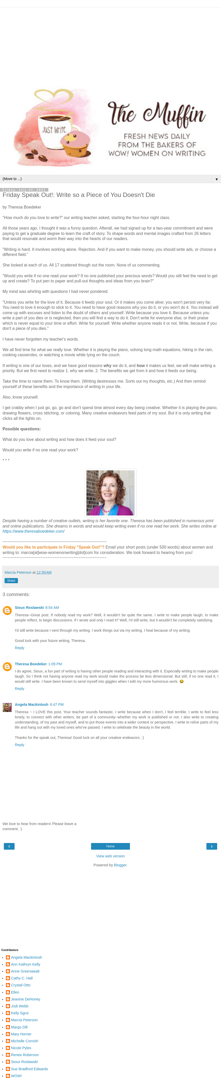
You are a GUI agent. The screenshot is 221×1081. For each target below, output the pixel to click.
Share (11, 580)
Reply (19, 648)
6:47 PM (57, 704)
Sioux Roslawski (29, 608)
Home (110, 846)
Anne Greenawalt (25, 971)
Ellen (15, 992)
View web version (110, 856)
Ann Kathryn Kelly (25, 964)
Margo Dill (19, 1027)
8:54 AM (52, 608)
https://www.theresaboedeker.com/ (33, 531)
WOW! (16, 1076)
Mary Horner (21, 1034)
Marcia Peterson (24, 1020)
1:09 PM (55, 664)
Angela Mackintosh (31, 704)
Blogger (120, 865)
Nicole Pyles (21, 1048)
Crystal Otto (20, 985)
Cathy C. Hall (22, 978)
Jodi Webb (19, 1006)
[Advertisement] (110, 44)
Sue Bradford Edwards (29, 1069)
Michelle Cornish (24, 1041)
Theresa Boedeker (31, 664)
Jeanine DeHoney (25, 999)
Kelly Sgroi (20, 1013)
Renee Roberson (25, 1055)
